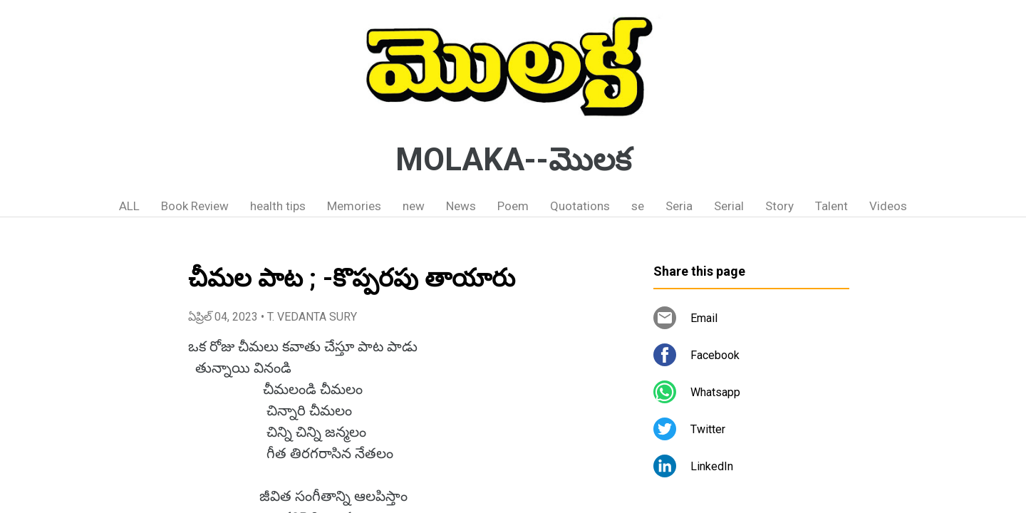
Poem (513, 206)
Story (779, 206)
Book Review (195, 206)
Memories (354, 206)
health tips (278, 206)
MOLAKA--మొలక (513, 159)
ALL (129, 206)
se (637, 206)
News (461, 206)
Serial (729, 206)
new (414, 206)
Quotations (580, 206)
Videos (888, 206)
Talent (831, 206)
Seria (679, 206)
